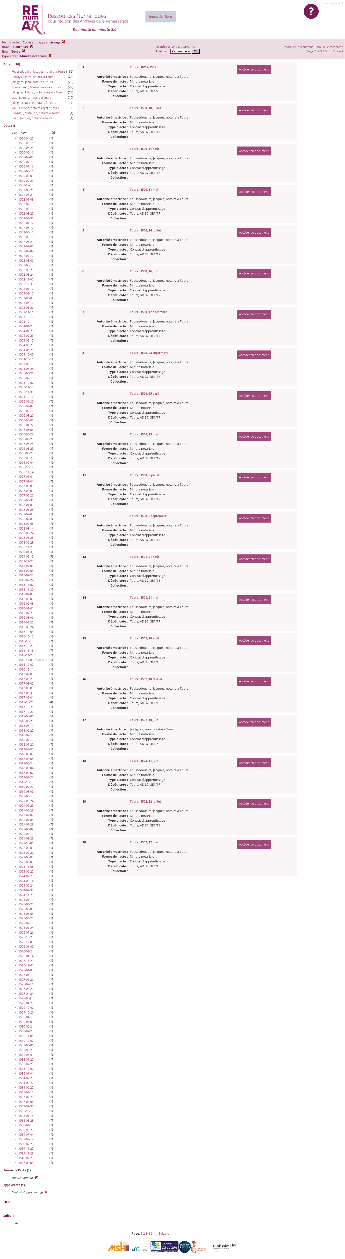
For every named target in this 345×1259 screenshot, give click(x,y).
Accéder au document (254, 69)
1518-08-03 (26, 754)
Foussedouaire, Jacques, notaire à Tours (38, 72)
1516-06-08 (26, 604)
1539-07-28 (26, 1144)
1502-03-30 (26, 218)
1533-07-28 (26, 1064)
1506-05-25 (26, 439)
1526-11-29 (26, 961)
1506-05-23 (26, 434)
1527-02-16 (26, 984)
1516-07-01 (26, 608)
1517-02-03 (26, 674)
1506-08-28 (26, 453)
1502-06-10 (26, 232)
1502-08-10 (26, 265)
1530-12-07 (26, 1041)
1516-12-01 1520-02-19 (33, 660)
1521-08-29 (26, 838)
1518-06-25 (26, 730)
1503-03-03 (26, 298)
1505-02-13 (26, 364)
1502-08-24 (26, 275)
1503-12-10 (26, 317)
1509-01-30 (26, 552)
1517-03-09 (26, 688)
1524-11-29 (26, 895)
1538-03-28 (26, 1121)
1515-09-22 (26, 575)
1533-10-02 (26, 1069)
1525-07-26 (26, 932)
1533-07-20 (26, 1059)
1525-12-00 (26, 942)
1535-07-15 (26, 1092)
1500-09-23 (26, 181)
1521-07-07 (26, 815)
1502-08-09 (26, 261)
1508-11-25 (26, 547)
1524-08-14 (26, 881)
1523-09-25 (26, 871)
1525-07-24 (26, 928)
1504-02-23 (26, 336)
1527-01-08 (26, 970)
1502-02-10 (26, 204)
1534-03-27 (26, 1083)
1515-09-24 (26, 580)
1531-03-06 (26, 1045)
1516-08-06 (26, 618)
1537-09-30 (26, 1106)
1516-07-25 (26, 613)
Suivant (338, 51)
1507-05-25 (26, 495)
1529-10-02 (26, 1008)
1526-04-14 (26, 956)
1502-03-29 (26, 213)
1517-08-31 (26, 693)
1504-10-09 (26, 354)
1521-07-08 (26, 820)
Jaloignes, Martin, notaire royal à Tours (38, 92)
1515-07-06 (26, 566)
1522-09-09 (26, 862)
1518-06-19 (26, 726)
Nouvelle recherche (330, 47)
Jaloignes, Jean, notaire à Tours (32, 82)
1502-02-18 (26, 209)
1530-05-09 (26, 1022)
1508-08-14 (26, 528)
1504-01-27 (26, 326)
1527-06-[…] (26, 998)
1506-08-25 (26, 449)
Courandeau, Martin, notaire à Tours (36, 87)
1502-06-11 (26, 237)
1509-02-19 (26, 556)
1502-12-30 (26, 284)
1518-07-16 (26, 740)
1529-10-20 (26, 1012)
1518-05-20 (26, 721)
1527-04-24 (26, 994)
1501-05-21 (26, 190)
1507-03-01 (26, 481)
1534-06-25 (26, 1087)
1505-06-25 (26, 369)
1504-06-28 (26, 350)
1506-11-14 (26, 472)
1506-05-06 (26, 430)
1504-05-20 (26, 345)
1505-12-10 (26, 397)
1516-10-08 (26, 632)
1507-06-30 (26, 500)
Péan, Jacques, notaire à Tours (32, 118)
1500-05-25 (26, 148)
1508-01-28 (26, 510)
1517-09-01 (26, 697)
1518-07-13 (26, 735)
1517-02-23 (26, 679)
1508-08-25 (26, 538)
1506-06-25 (26, 444)
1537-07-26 (26, 1097)
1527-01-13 (26, 975)
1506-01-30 (26, 401)
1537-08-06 (26, 1102)
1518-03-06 (26, 716)
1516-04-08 (26, 594)
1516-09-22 (26, 622)
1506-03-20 (26, 415)
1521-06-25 (26, 806)
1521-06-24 (26, 801)
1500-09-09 (26, 176)
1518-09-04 (26, 768)
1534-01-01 (26, 1073)
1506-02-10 (26, 411)
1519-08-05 (26, 792)
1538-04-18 (26, 1125)
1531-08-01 (26, 1055)
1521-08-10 (26, 834)
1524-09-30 (26, 890)
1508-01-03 (26, 505)
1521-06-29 (26, 810)
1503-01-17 (26, 289)
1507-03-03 (26, 486)
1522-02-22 (26, 853)
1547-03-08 (26, 1163)
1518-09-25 (26, 777)
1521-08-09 (26, 829)
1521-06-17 (26, 796)
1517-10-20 (26, 702)
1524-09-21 (26, 885)
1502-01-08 (26, 199)
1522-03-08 (26, 857)
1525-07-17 (26, 923)
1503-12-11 (26, 322)
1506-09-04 (26, 463)
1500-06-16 (26, 152)
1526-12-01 (26, 965)
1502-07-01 (26, 246)
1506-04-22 (26, 425)
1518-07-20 (26, 744)
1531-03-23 (26, 1050)
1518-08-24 (26, 763)
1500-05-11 (26, 143)
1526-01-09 (26, 946)
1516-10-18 (26, 641)
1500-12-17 (26, 185)
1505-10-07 (26, 383)
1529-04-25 (26, 1003)
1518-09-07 (26, 773)
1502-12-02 (26, 279)
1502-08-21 (26, 270)
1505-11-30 (26, 392)
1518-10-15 (26, 782)
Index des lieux (160, 16)
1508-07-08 (26, 524)
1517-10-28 (26, 707)
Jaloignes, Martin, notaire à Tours (34, 103)
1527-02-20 (26, 989)
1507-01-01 (26, 477)
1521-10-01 (26, 843)
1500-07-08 (26, 157)
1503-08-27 (26, 308)
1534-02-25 (26, 1078)
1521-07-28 (26, 824)
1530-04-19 (26, 1017)
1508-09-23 (26, 542)
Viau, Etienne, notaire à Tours (31, 98)
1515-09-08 (26, 571)
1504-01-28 (26, 331)
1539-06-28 (26, 1130)
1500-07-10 (26, 162)
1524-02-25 (26, 876)
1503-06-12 (26, 303)
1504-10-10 (26, 359)
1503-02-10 (26, 293)
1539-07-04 (26, 1135)
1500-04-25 (26, 138)
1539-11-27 (26, 1149)
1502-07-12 (26, 256)
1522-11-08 (26, 867)
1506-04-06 (26, 420)
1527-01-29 (26, 980)
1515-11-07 (26, 585)
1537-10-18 (26, 1111)
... (330, 51)
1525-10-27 (26, 937)
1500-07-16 (26, 166)
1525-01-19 (26, 900)
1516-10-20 (26, 646)
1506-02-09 (26, 406)
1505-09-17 (26, 378)
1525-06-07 (26, 909)
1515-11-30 (26, 590)
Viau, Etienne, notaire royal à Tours (35, 108)
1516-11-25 (26, 655)
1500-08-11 (26, 171)
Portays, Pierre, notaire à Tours (32, 77)
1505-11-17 (26, 387)
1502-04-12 (26, 223)
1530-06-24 (26, 1026)
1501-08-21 (26, 195)
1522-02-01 (26, 848)
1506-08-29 (26, 458)
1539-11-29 (26, 1153)
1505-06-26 (26, 373)
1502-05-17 (26, 228)
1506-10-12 (26, 467)
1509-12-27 (26, 561)
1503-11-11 (26, 312)
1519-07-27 (26, 787)
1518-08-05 (26, 759)
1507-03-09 (26, 491)
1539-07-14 (26, 1139)
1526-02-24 (26, 951)
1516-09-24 (26, 627)
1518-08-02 (26, 749)
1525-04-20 (26, 904)
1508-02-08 (26, 519)
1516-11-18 (26, 651)
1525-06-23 (26, 918)
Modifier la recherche (299, 47)
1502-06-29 (26, 242)
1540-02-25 (26, 1158)
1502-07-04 (26, 251)
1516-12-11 (26, 669)
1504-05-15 (26, 340)
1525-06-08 (26, 914)
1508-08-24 (26, 533)
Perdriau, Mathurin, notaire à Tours (35, 113)
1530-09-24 (26, 1031)
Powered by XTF (333, 3)
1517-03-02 (26, 683)
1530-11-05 (26, 1036)
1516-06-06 (26, 599)
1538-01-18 (26, 1116)
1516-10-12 (26, 636)
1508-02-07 (26, 514)
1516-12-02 (26, 665)
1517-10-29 (26, 712)
